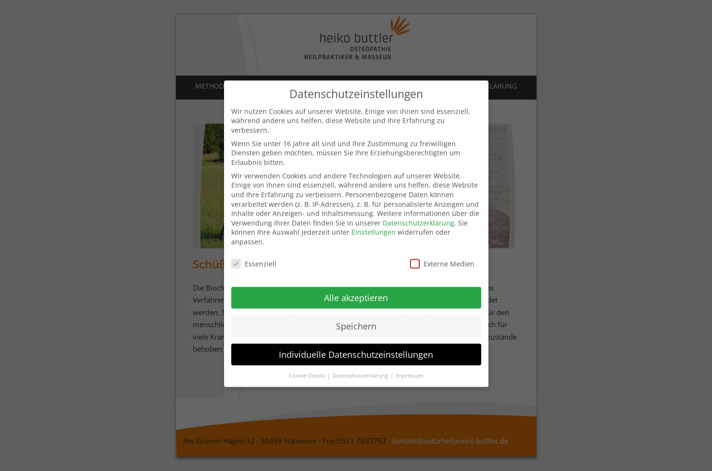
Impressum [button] (410, 364)
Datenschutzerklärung (418, 212)
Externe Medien (442, 253)
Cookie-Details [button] (307, 364)
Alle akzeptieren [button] (356, 287)
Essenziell (253, 253)
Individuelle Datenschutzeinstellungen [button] (356, 343)
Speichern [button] (356, 315)
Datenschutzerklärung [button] (361, 364)
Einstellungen (373, 221)
